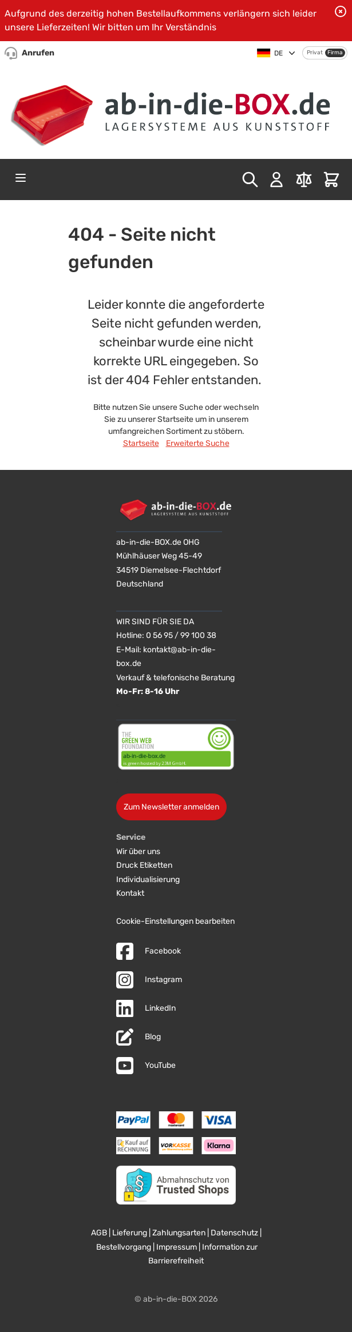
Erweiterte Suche (198, 443)
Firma (335, 52)
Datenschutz (234, 1233)
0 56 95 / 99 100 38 (181, 635)
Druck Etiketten (144, 865)
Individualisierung (148, 879)
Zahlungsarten (178, 1233)
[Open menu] (20, 178)
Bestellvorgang (123, 1247)
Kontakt (130, 893)
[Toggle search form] (250, 179)
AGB (99, 1233)
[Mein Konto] (276, 179)
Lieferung (129, 1233)
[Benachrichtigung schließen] (340, 11)
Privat (315, 52)
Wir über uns (138, 851)
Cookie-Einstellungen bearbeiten (175, 921)
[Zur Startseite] (176, 110)
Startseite (141, 443)
